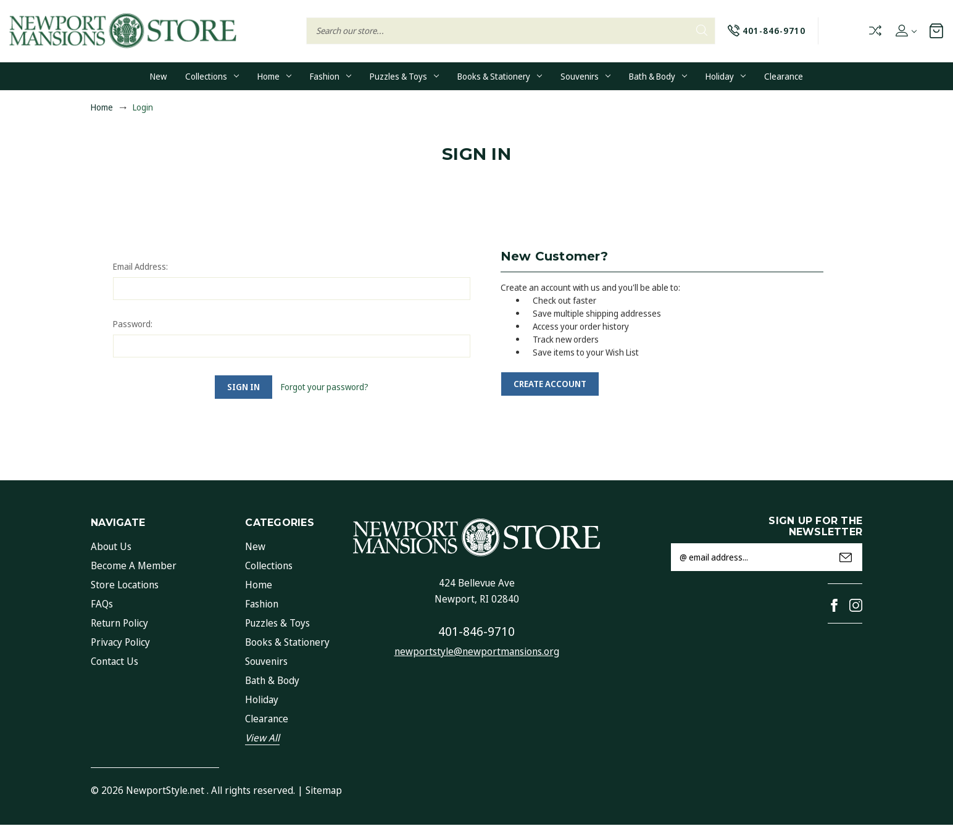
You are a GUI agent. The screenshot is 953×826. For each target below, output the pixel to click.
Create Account (550, 384)
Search (702, 30)
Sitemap (324, 790)
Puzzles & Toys (404, 76)
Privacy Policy (120, 642)
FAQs (102, 604)
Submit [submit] (845, 557)
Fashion (330, 76)
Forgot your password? (324, 387)
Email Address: (140, 266)
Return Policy (119, 623)
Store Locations (125, 584)
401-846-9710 (476, 631)
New (158, 76)
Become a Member (134, 565)
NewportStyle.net (165, 790)
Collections (212, 76)
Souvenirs (585, 76)
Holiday (725, 76)
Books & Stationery (499, 76)
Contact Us (114, 661)
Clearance (783, 76)
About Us (111, 546)
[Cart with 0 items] (936, 30)
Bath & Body (658, 76)
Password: (132, 324)
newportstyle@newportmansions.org (476, 651)
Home (274, 76)
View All (262, 738)
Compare (875, 30)
